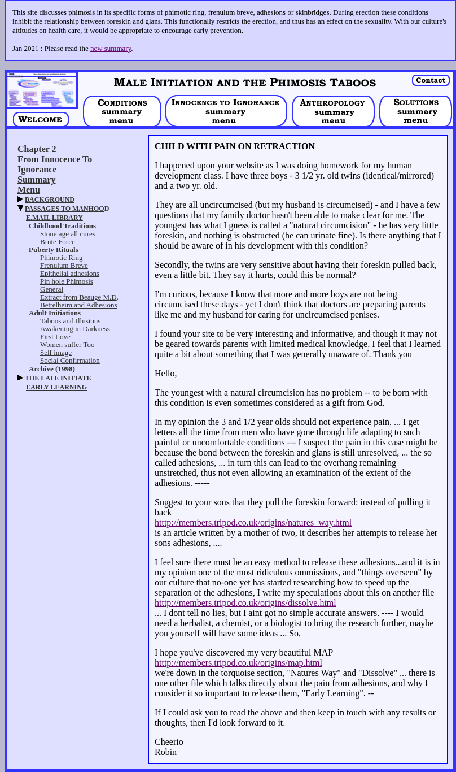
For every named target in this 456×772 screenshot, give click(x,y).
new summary (110, 48)
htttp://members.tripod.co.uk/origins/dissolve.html (245, 603)
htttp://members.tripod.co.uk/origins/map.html (238, 662)
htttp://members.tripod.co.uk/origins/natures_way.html (253, 522)
